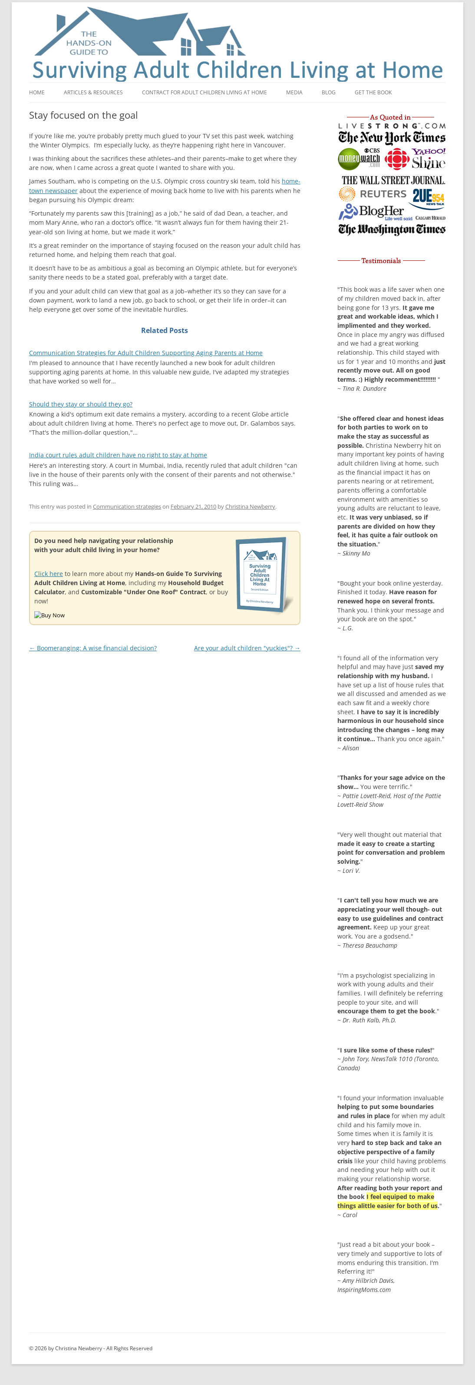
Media (294, 92)
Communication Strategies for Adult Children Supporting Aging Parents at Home (146, 353)
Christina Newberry (250, 506)
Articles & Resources (93, 92)
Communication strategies (127, 506)
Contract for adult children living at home (204, 92)
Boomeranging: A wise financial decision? (93, 648)
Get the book (373, 92)
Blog (329, 92)
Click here (48, 573)
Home (37, 92)
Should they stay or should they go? (80, 404)
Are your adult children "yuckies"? (247, 648)
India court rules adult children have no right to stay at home (118, 455)
